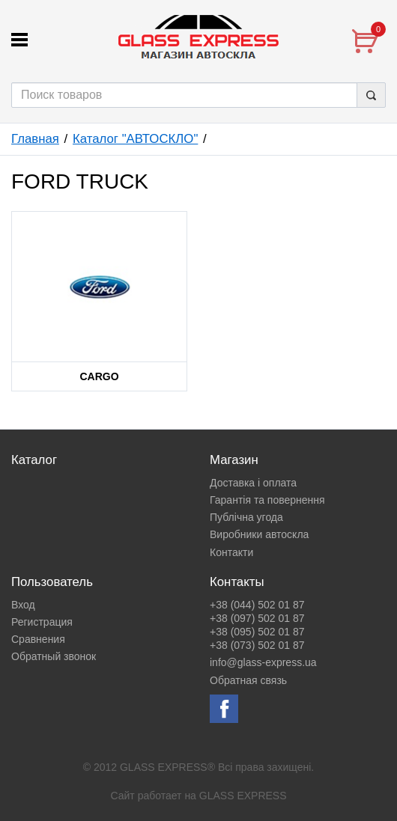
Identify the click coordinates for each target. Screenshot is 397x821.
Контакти (231, 552)
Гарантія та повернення (267, 500)
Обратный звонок (53, 656)
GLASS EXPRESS (243, 796)
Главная (35, 139)
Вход (23, 605)
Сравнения (38, 639)
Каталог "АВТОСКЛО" (135, 139)
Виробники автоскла (259, 534)
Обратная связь (248, 680)
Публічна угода (246, 517)
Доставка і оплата (253, 483)
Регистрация (42, 622)
